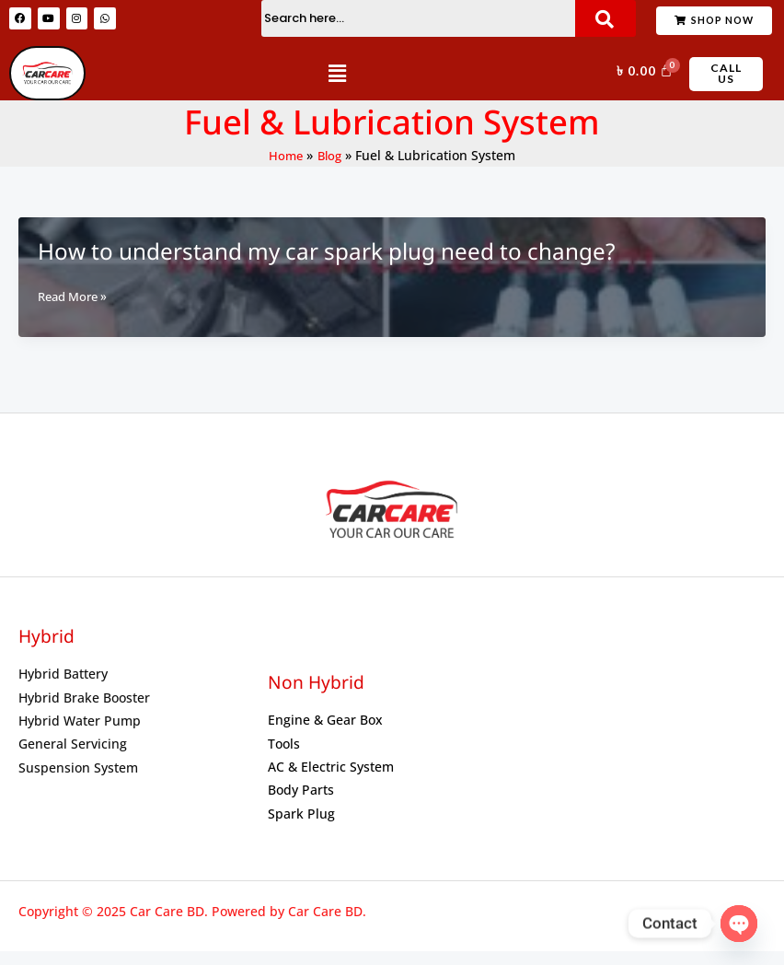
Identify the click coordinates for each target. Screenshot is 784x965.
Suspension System (78, 781)
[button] (336, 85)
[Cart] (642, 80)
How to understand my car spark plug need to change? (308, 265)
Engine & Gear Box (325, 734)
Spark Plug (301, 827)
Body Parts (301, 804)
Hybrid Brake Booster (84, 711)
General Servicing (72, 758)
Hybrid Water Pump (79, 734)
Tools (284, 757)
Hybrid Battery (63, 688)
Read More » (76, 309)
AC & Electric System (331, 780)
